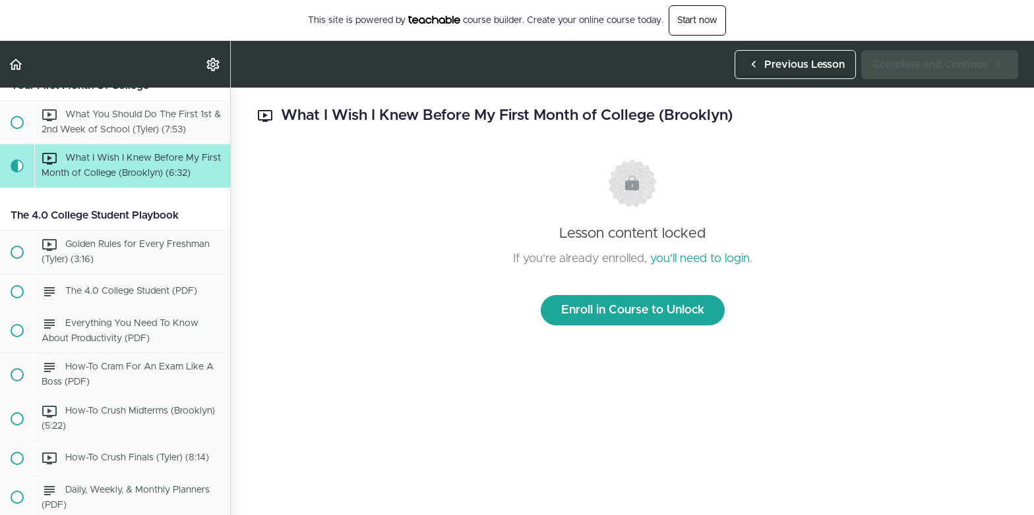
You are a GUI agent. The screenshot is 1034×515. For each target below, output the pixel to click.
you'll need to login (700, 259)
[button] (16, 64)
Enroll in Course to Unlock (632, 310)
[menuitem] (213, 64)
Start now (697, 20)
